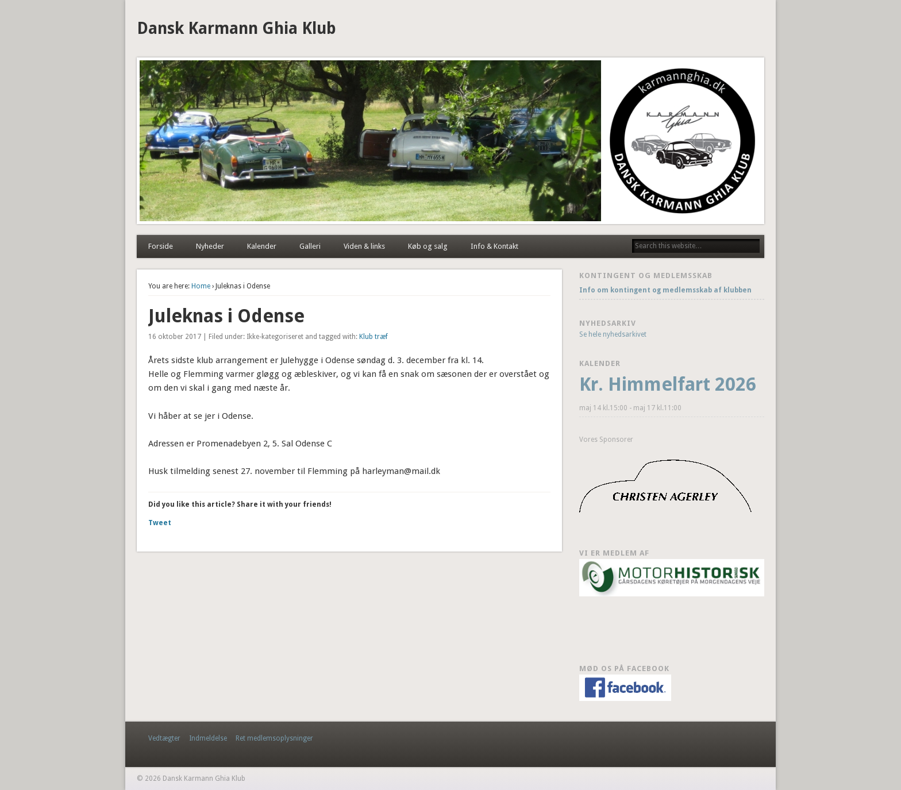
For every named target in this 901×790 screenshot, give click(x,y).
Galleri (310, 246)
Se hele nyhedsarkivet (612, 334)
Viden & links (364, 246)
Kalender (261, 246)
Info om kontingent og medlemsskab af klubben (666, 290)
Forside (160, 246)
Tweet (159, 523)
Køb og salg (428, 246)
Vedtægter (164, 738)
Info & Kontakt (494, 246)
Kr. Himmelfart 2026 (667, 384)
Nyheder (210, 246)
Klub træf (373, 337)
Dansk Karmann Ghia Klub (236, 28)
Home (200, 286)
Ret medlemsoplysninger (274, 738)
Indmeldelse (208, 738)
